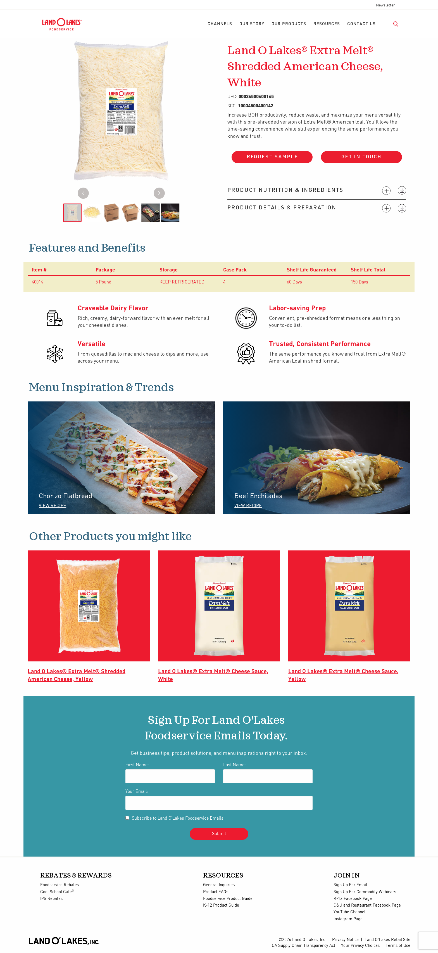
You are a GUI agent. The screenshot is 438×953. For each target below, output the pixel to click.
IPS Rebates (51, 899)
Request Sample (272, 157)
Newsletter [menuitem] (385, 5)
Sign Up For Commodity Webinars (365, 892)
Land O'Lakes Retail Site (387, 940)
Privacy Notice (345, 940)
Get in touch (361, 157)
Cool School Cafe (57, 892)
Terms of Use (398, 945)
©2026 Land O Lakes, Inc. (302, 940)
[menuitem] (220, 24)
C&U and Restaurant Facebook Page (367, 905)
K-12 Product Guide (221, 905)
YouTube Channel (349, 912)
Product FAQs (215, 892)
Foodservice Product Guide (228, 899)
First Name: (137, 765)
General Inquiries (219, 885)
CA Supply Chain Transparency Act (303, 945)
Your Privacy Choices (360, 945)
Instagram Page (348, 919)
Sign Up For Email (350, 885)
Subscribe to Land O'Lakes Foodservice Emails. (178, 818)
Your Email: (136, 791)
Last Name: (234, 765)
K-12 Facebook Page (353, 899)
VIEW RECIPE (52, 505)
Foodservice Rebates (59, 885)
